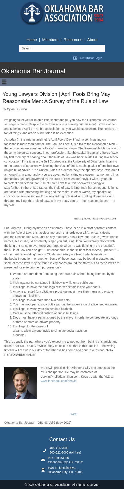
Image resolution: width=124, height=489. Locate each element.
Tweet (73, 414)
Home (31, 40)
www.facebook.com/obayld (59, 381)
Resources (73, 40)
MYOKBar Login (91, 58)
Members (50, 40)
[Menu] (4, 82)
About (92, 40)
